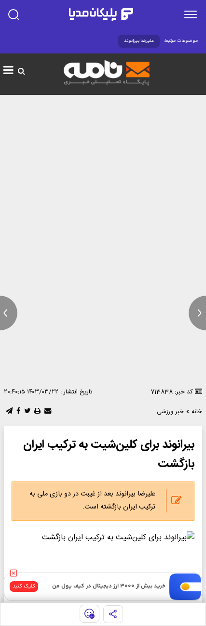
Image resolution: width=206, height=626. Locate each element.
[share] (113, 614)
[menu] (190, 14)
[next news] (197, 313)
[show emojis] (89, 614)
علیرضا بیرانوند (139, 41)
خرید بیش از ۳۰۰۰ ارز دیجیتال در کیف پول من (108, 586)
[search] (13, 14)
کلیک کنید (24, 586)
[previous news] (8, 313)
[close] (13, 573)
